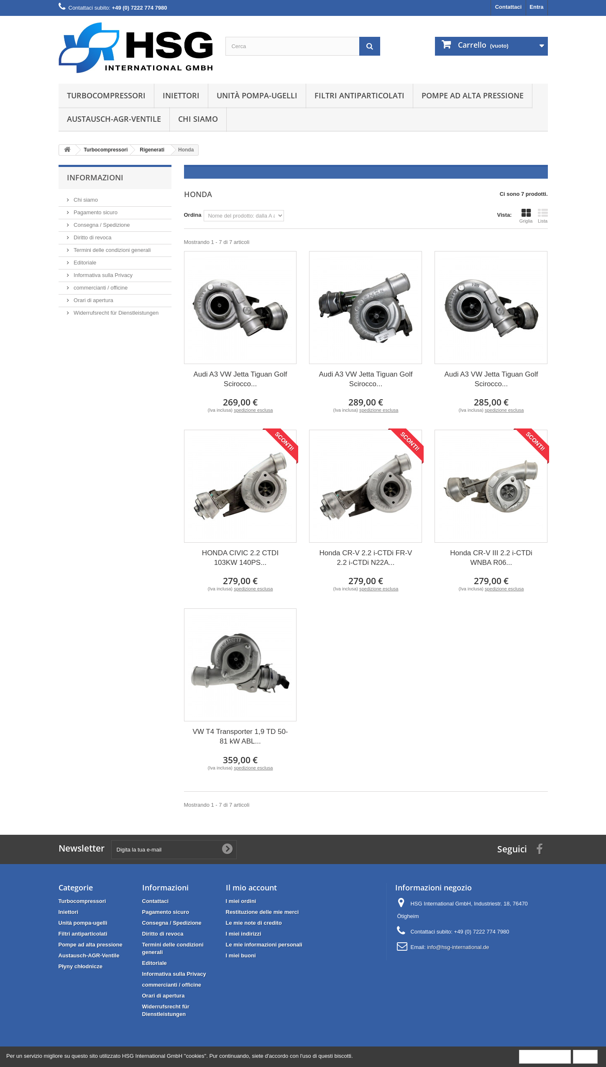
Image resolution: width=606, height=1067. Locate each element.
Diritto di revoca (92, 237)
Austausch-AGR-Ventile (114, 119)
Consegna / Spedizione (101, 225)
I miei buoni (241, 955)
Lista (543, 215)
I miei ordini (241, 901)
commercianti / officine (100, 288)
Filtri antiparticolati (359, 95)
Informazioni (95, 177)
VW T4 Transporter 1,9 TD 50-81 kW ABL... (240, 736)
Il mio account (251, 887)
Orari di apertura (92, 300)
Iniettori (181, 95)
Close (585, 1056)
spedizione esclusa (253, 410)
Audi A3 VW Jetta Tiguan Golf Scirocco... (240, 379)
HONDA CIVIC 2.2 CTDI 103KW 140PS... (240, 558)
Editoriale (84, 262)
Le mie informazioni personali (264, 944)
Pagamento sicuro (95, 212)
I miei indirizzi (243, 934)
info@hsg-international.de (458, 947)
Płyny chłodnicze (80, 966)
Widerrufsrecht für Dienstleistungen (115, 313)
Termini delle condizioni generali (111, 250)
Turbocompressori (106, 95)
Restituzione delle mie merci (262, 912)
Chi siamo (198, 119)
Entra (536, 7)
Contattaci (508, 7)
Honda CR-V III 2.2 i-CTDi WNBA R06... (491, 558)
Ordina (193, 215)
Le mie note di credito (254, 923)
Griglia (526, 215)
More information (544, 1056)
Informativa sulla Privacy (102, 275)
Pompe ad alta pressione (473, 95)
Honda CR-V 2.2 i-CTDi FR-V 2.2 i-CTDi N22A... (365, 558)
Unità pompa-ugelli (257, 95)
